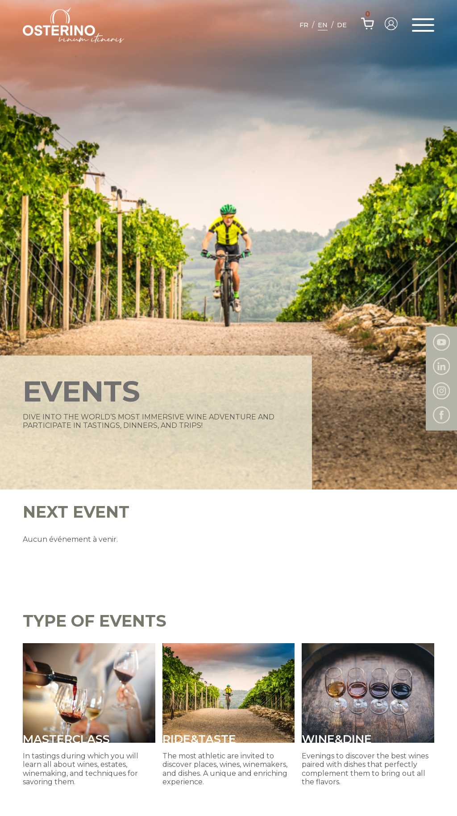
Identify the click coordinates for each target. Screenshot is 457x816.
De (342, 25)
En (323, 25)
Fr (303, 25)
